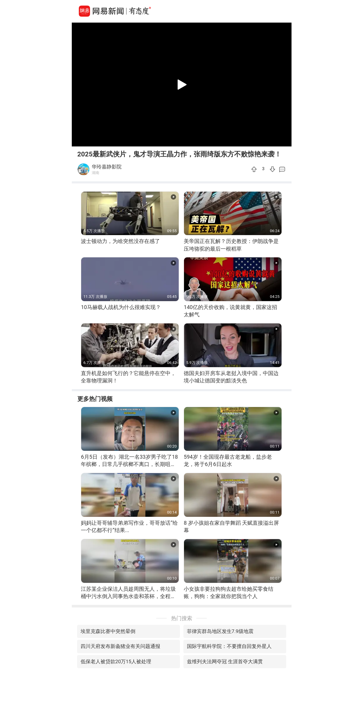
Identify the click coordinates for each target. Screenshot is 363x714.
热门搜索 (181, 618)
